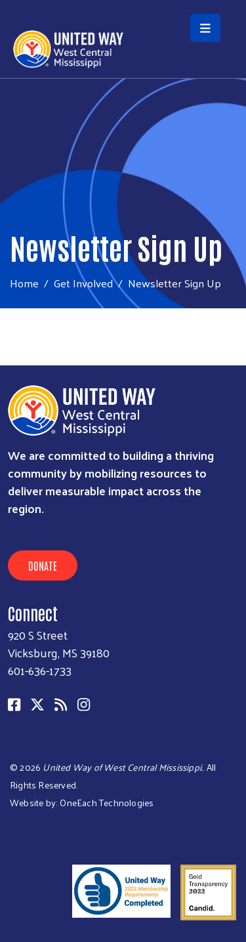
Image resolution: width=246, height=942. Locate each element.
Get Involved (83, 283)
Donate (42, 565)
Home (24, 283)
